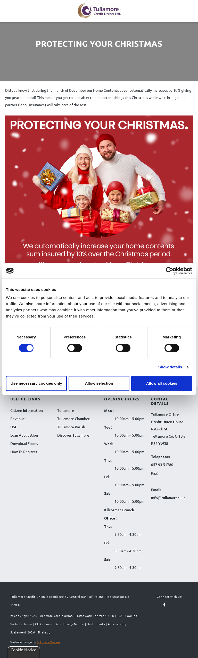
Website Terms (21, 624)
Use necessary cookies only (36, 383)
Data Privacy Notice (69, 624)
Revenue (17, 418)
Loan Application (24, 435)
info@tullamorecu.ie (168, 497)
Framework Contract (91, 616)
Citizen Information (26, 410)
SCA (119, 616)
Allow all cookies (161, 383)
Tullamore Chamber (73, 418)
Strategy (44, 632)
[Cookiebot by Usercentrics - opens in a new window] (169, 271)
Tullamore (65, 410)
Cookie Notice (23, 649)
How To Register (23, 451)
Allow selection (99, 383)
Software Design (48, 642)
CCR (111, 616)
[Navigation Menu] (10, 15)
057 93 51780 (162, 464)
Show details (170, 367)
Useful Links (96, 624)
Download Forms (24, 443)
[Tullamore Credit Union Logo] (96, 10)
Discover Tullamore (73, 435)
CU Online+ (43, 624)
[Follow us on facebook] (164, 605)
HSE (13, 426)
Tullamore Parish (71, 426)
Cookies (131, 616)
